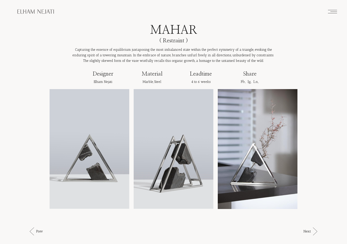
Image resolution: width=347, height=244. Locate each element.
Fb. (243, 82)
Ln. (256, 82)
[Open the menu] (332, 11)
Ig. (249, 82)
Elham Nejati (103, 82)
